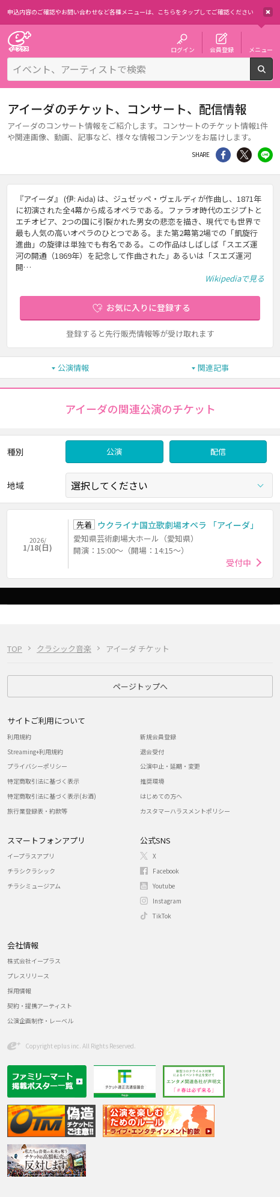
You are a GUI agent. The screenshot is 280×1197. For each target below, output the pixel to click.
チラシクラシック (31, 870)
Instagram (167, 900)
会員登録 (222, 49)
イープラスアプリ (31, 855)
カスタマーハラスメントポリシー (185, 810)
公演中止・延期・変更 (170, 765)
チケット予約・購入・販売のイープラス (19, 41)
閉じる (268, 12)
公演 (114, 451)
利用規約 (19, 736)
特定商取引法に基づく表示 (43, 780)
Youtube (164, 885)
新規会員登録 (158, 736)
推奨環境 (152, 780)
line (265, 154)
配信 (218, 451)
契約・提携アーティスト (39, 1005)
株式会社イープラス (34, 960)
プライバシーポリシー (37, 765)
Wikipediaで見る (234, 278)
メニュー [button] (261, 49)
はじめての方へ (161, 795)
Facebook (166, 870)
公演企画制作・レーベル (40, 1020)
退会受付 (152, 751)
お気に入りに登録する (148, 307)
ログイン (183, 49)
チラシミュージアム (34, 885)
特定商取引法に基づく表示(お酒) (51, 795)
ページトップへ (140, 686)
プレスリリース (28, 975)
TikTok (162, 915)
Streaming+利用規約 (35, 751)
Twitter (244, 154)
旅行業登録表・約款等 (37, 810)
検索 (272, 75)
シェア (223, 154)
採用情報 (19, 990)
